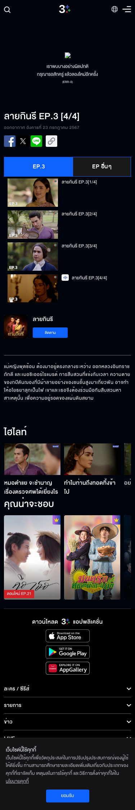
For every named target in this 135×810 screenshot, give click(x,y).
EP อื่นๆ (102, 166)
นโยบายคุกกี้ (17, 781)
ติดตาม (50, 333)
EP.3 (39, 166)
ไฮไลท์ (15, 432)
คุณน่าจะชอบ (29, 504)
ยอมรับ (67, 795)
